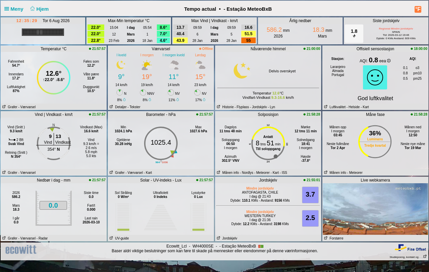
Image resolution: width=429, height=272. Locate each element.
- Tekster (134, 107)
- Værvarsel (27, 107)
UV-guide (118, 238)
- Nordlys (246, 173)
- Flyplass (242, 107)
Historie (225, 107)
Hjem (39, 9)
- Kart (364, 107)
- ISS (283, 173)
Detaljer (117, 107)
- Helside (353, 107)
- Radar (42, 238)
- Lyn (271, 107)
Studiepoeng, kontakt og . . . (408, 257)
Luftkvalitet (334, 107)
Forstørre (333, 238)
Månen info (227, 173)
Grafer (9, 107)
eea (384, 61)
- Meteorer (261, 173)
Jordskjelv (226, 238)
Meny (15, 9)
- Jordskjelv (258, 107)
